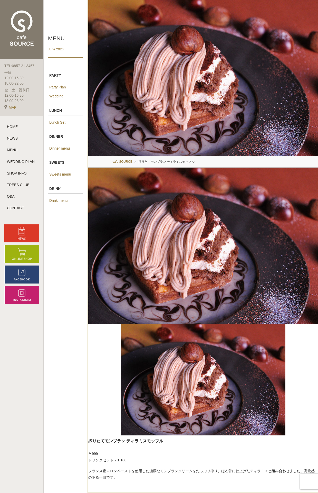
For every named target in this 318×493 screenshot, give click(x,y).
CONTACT (15, 208)
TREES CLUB (18, 185)
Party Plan (57, 87)
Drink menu (58, 200)
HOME (12, 127)
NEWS (12, 138)
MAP (10, 107)
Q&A (11, 196)
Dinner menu (59, 148)
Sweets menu (60, 174)
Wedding (56, 96)
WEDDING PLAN (21, 162)
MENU (12, 150)
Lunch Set (57, 122)
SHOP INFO (17, 173)
